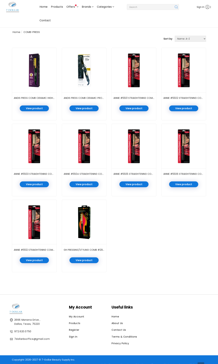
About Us (117, 323)
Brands (88, 7)
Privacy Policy (120, 343)
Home (44, 7)
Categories (105, 7)
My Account (76, 316)
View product (34, 108)
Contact (45, 20)
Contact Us (119, 330)
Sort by (168, 38)
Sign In (202, 7)
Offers (72, 6)
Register (74, 330)
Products (57, 7)
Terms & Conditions (124, 336)
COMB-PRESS (32, 32)
